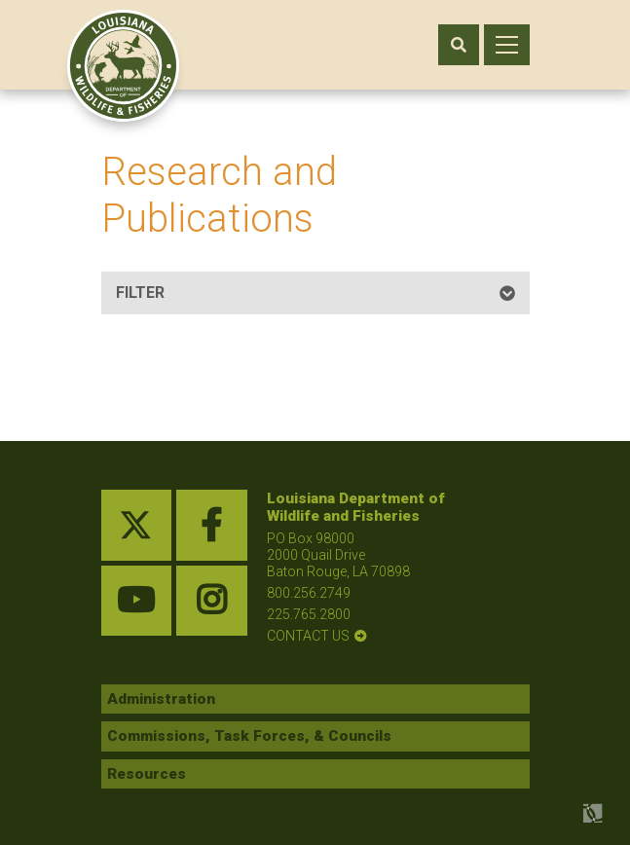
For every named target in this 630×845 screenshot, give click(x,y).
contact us (308, 635)
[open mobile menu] (507, 44)
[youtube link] (136, 601)
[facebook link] (211, 525)
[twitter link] (136, 525)
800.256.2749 (309, 593)
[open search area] (458, 44)
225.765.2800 (309, 614)
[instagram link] (211, 601)
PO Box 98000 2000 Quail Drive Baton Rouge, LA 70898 (338, 555)
